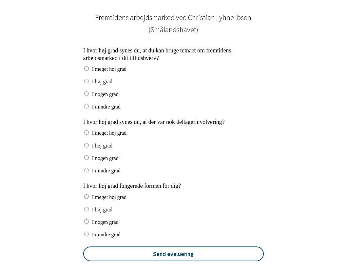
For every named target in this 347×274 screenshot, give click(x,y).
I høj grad (102, 81)
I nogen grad (105, 94)
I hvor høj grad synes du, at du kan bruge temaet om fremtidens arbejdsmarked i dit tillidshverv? (157, 54)
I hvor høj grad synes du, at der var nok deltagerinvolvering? (154, 122)
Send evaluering (173, 254)
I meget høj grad (109, 69)
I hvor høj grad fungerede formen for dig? (132, 186)
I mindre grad (106, 106)
